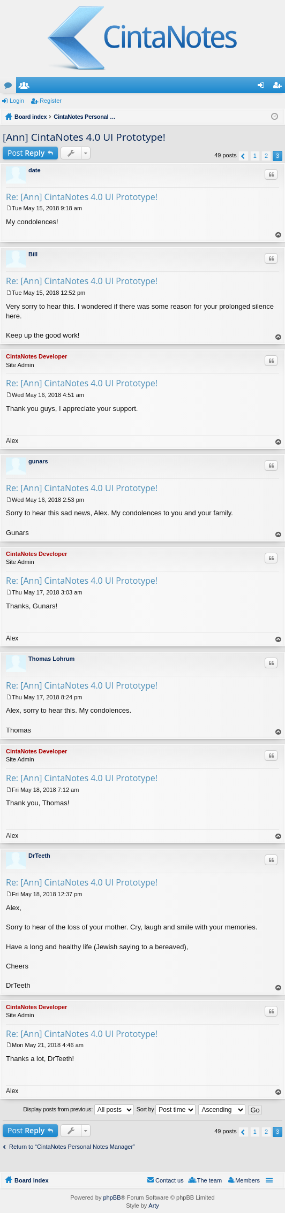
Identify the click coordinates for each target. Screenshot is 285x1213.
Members (26, 87)
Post (26, 153)
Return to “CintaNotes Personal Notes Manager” (72, 1146)
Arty (153, 1205)
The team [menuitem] (209, 1180)
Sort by (166, 1109)
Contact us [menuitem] (169, 1180)
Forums (10, 87)
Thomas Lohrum (51, 658)
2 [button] (266, 155)
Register (51, 100)
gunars (38, 461)
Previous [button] (243, 156)
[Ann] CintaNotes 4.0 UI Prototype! (84, 137)
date (34, 170)
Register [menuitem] (279, 87)
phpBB (112, 1197)
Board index (31, 1180)
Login (17, 100)
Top (278, 235)
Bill (33, 254)
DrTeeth (39, 855)
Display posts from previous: (78, 1109)
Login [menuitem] (263, 87)
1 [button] (255, 155)
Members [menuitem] (247, 1180)
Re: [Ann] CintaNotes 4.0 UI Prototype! (82, 197)
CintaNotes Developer (36, 356)
